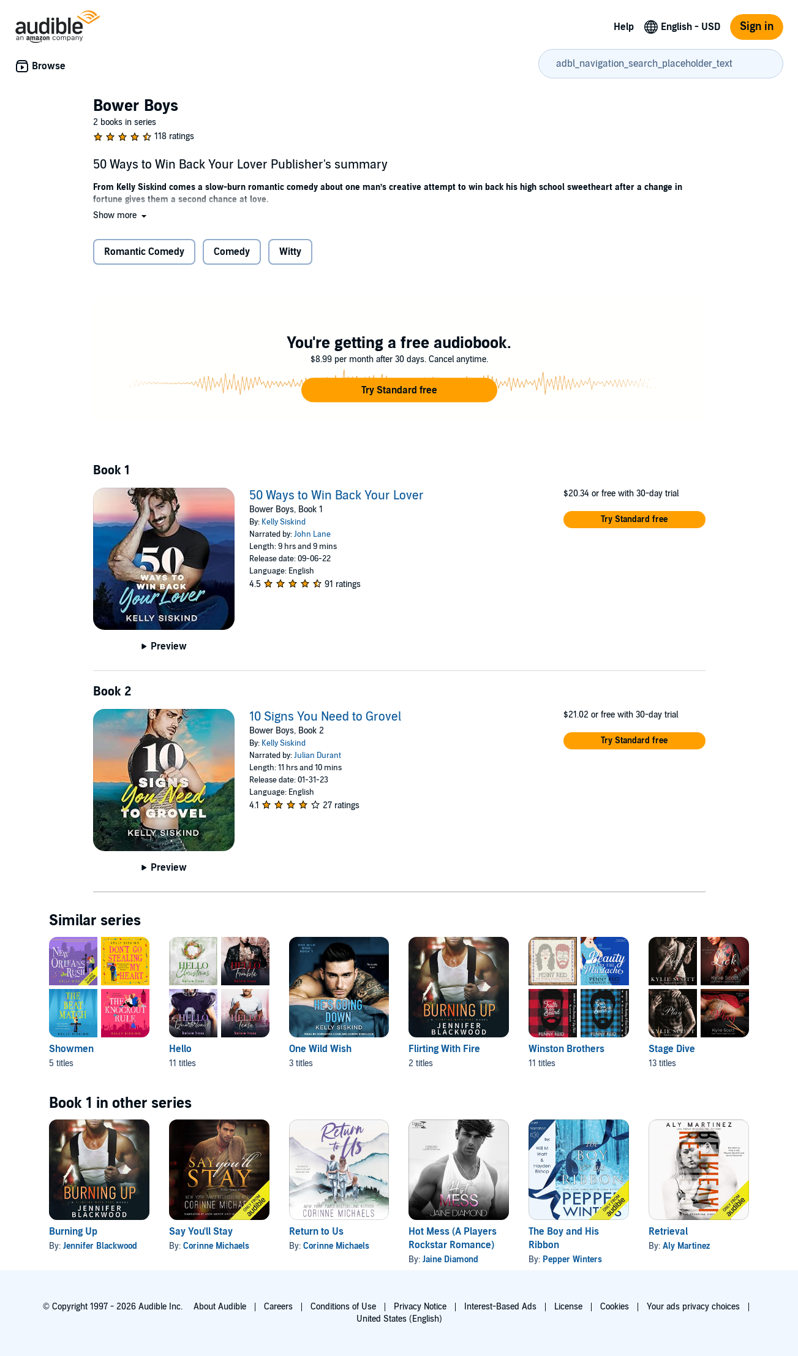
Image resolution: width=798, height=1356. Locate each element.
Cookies (614, 1306)
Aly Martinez (686, 1246)
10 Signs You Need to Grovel (325, 717)
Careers (278, 1306)
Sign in (757, 26)
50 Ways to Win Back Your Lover (336, 495)
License (568, 1306)
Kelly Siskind (284, 522)
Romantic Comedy (144, 252)
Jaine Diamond (450, 1259)
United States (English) (399, 1319)
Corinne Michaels (216, 1246)
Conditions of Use (343, 1306)
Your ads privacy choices (693, 1306)
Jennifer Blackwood (100, 1246)
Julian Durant (317, 755)
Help (624, 27)
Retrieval (668, 1231)
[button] (121, 215)
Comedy (232, 252)
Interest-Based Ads (500, 1306)
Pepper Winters (572, 1259)
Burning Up (73, 1231)
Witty (290, 252)
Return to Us (316, 1231)
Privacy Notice (420, 1306)
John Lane (312, 534)
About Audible (220, 1306)
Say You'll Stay (201, 1231)
